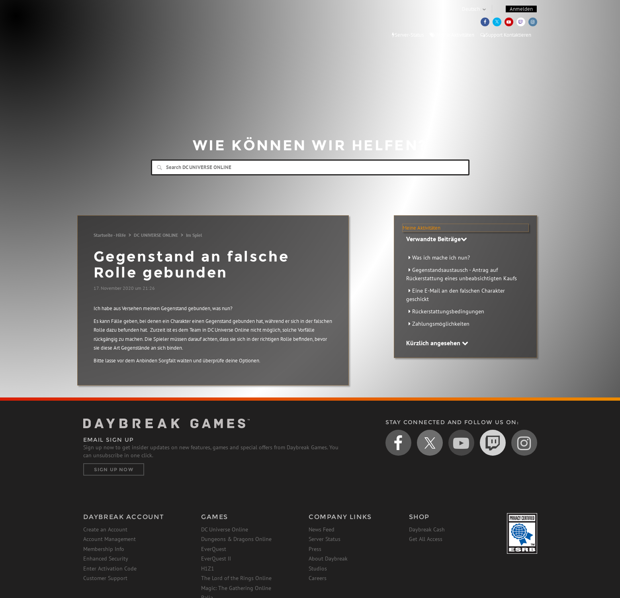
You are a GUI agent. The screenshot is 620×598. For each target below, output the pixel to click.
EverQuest (213, 549)
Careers (318, 578)
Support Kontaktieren (505, 34)
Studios (318, 568)
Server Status (324, 539)
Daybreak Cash (427, 529)
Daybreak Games (119, 23)
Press (315, 549)
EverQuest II (216, 558)
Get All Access (425, 539)
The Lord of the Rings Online (236, 578)
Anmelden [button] (521, 9)
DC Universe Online (224, 529)
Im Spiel (194, 235)
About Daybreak (328, 558)
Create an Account (105, 529)
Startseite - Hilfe (110, 235)
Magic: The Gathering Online (236, 588)
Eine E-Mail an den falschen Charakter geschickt (455, 295)
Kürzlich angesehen (437, 343)
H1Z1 (207, 568)
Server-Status (408, 34)
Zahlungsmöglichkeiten (440, 323)
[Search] (310, 167)
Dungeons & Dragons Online (236, 539)
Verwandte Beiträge (436, 239)
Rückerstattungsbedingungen (448, 311)
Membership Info (103, 549)
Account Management (109, 539)
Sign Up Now (113, 469)
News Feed (321, 529)
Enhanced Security (105, 558)
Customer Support (105, 578)
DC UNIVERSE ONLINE (156, 235)
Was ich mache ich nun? (441, 257)
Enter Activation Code (110, 568)
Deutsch (471, 9)
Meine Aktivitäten (452, 34)
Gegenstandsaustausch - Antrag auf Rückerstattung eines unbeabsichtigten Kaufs (461, 274)
